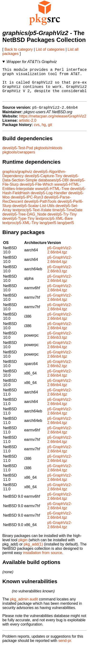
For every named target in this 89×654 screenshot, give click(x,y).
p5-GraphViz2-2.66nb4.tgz (59, 257)
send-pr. (65, 648)
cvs (37, 132)
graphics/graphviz (17, 179)
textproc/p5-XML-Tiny (20, 230)
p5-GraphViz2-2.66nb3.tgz (59, 276)
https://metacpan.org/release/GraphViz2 (52, 124)
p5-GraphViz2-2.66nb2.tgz (59, 371)
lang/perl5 (48, 230)
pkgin (23, 547)
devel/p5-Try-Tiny (62, 222)
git (50, 132)
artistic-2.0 (27, 128)
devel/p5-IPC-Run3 (27, 205)
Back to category (19, 49)
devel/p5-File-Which (36, 192)
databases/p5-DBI (53, 187)
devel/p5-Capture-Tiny (43, 183)
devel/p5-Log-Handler (49, 200)
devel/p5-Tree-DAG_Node (24, 222)
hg (44, 132)
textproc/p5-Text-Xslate (32, 217)
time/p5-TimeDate (67, 217)
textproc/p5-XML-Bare (54, 226)
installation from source (42, 560)
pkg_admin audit (24, 606)
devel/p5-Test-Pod (17, 155)
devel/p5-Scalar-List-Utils (33, 213)
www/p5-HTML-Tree (52, 196)
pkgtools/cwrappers (18, 160)
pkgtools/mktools (48, 155)
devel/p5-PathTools (40, 209)
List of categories (50, 49)
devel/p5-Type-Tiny (18, 226)
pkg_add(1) (33, 552)
